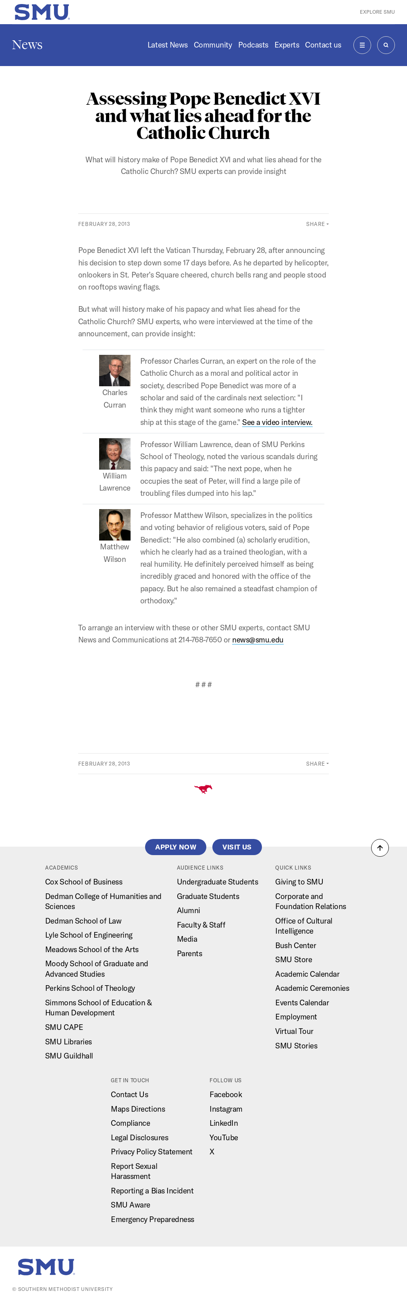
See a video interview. (277, 422)
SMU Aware (130, 1205)
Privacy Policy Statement (152, 1151)
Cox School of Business (84, 882)
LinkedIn (224, 1123)
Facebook (226, 1094)
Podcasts (253, 45)
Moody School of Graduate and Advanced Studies (96, 969)
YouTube (224, 1137)
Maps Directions (138, 1109)
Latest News (167, 45)
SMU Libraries (68, 1041)
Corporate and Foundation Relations (310, 901)
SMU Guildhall (69, 1056)
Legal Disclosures (139, 1137)
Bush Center (295, 945)
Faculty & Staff (201, 925)
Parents (189, 953)
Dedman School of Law (83, 921)
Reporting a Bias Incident (152, 1190)
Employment (296, 1016)
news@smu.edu (257, 639)
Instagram (226, 1109)
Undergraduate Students (217, 882)
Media (187, 939)
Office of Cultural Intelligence (303, 926)
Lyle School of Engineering (89, 935)
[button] (380, 848)
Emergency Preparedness (152, 1219)
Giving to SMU (299, 882)
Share (315, 224)
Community (213, 45)
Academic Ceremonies (312, 988)
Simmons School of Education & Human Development (98, 1008)
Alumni (188, 910)
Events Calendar (302, 1002)
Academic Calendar (307, 974)
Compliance (130, 1123)
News (27, 45)
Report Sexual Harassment (134, 1171)
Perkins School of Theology (90, 988)
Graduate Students (208, 896)
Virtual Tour (294, 1031)
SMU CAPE (64, 1027)
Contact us (323, 45)
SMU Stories (296, 1045)
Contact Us (129, 1094)
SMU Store (293, 959)
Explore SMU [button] (377, 12)
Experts (286, 45)
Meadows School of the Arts (92, 949)
